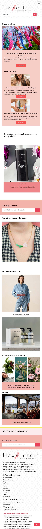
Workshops (6, 492)
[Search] (17, 14)
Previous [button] (5, 167)
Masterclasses (7, 504)
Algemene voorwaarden (9, 509)
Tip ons (5, 494)
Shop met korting (8, 479)
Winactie (5, 484)
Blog (4, 482)
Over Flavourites (7, 477)
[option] (21, 242)
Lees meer (21, 65)
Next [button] (36, 167)
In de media (6, 496)
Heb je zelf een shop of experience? (13, 502)
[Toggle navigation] (39, 2)
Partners (5, 488)
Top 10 (5, 486)
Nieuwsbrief (6, 490)
